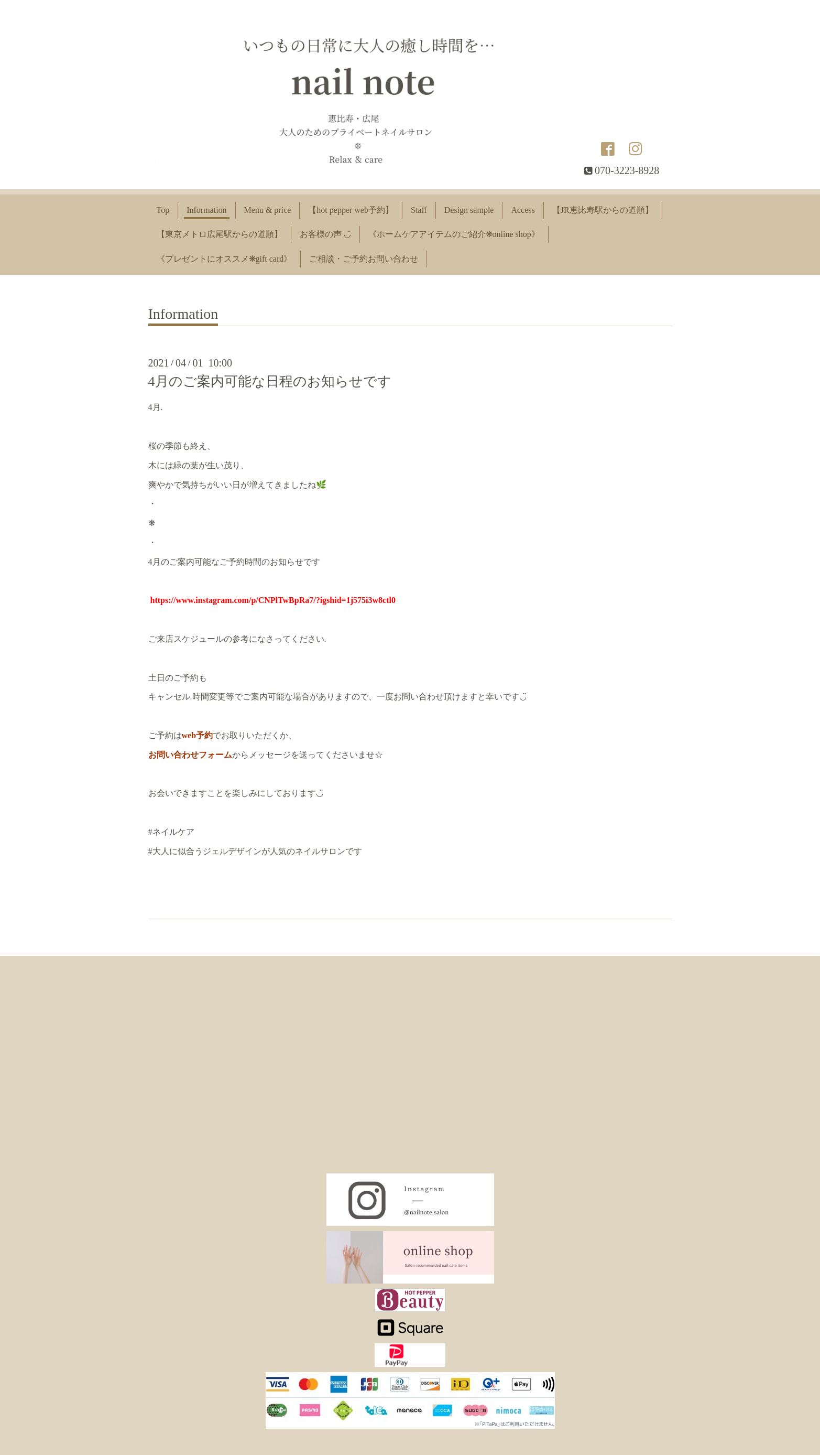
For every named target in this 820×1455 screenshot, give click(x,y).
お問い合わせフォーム (190, 754)
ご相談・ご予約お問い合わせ (363, 258)
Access (522, 210)
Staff (419, 210)
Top (163, 210)
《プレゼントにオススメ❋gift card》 (224, 258)
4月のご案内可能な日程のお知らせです (269, 381)
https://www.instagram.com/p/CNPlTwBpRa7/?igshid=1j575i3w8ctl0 (273, 600)
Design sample (469, 210)
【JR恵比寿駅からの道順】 (602, 210)
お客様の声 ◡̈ (325, 234)
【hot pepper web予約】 (350, 210)
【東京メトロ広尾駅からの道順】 (219, 234)
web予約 (197, 735)
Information (206, 210)
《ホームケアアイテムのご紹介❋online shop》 (454, 234)
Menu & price (267, 210)
